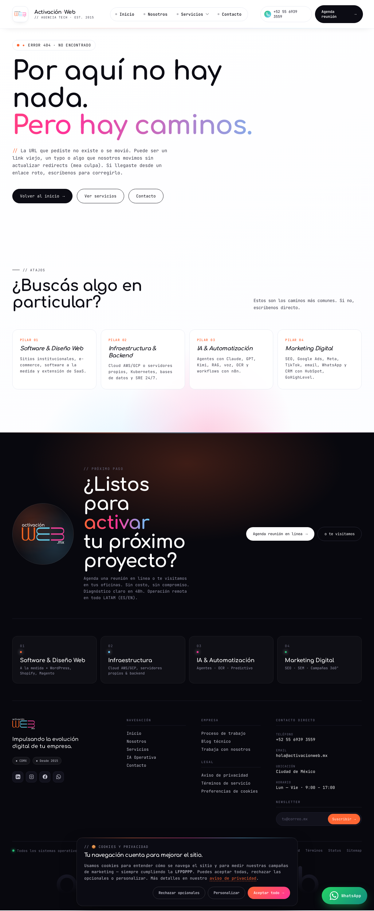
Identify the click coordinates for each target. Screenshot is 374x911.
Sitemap (354, 851)
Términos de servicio (225, 783)
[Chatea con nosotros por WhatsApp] (344, 895)
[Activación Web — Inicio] (54, 14)
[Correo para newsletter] (302, 819)
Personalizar (225, 892)
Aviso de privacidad (224, 775)
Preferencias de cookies (229, 791)
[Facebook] (44, 777)
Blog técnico (216, 742)
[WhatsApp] (58, 777)
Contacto (228, 14)
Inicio (124, 14)
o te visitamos (340, 534)
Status (334, 851)
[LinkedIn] (17, 777)
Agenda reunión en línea (280, 534)
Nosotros (155, 14)
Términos (314, 851)
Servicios (138, 750)
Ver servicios (100, 196)
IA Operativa (141, 758)
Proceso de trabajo (223, 734)
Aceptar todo (268, 892)
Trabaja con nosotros (225, 750)
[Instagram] (31, 777)
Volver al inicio (42, 196)
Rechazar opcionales (177, 892)
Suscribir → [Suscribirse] (344, 820)
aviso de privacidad (233, 878)
